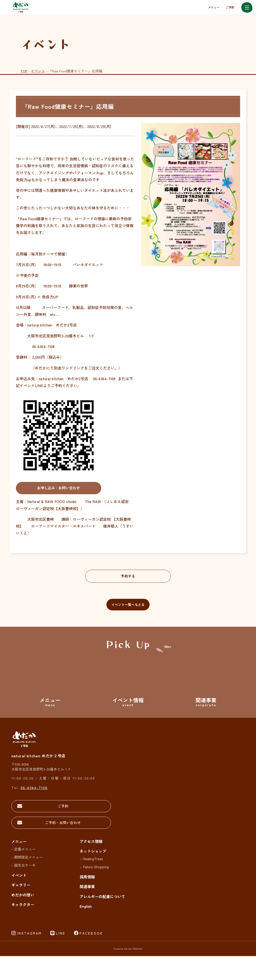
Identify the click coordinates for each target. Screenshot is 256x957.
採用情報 (87, 878)
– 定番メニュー (23, 849)
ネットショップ (93, 852)
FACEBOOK (91, 934)
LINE (60, 934)
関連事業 (87, 887)
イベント (38, 70)
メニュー (213, 7)
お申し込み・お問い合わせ (58, 488)
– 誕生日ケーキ (23, 866)
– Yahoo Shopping (94, 867)
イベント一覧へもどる (128, 605)
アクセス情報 (91, 842)
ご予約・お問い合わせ (44, 823)
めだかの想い (22, 896)
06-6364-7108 (34, 788)
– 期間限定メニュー (27, 857)
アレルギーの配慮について (102, 897)
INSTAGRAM (29, 934)
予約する (128, 576)
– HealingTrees (91, 859)
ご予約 (230, 7)
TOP (23, 70)
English (86, 907)
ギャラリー (20, 886)
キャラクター (22, 905)
